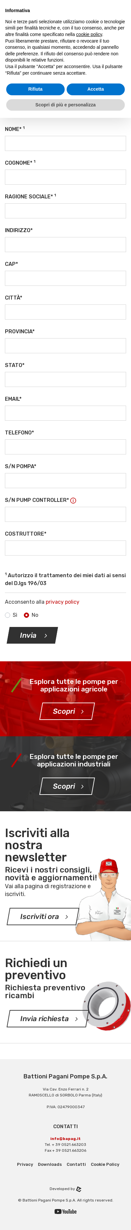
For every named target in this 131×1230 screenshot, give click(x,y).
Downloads (50, 1164)
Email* (13, 399)
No (35, 615)
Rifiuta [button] (35, 89)
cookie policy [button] (89, 34)
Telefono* (19, 433)
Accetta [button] (95, 89)
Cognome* (20, 162)
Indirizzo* (19, 230)
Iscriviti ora (40, 916)
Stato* (15, 365)
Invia (29, 635)
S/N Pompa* (20, 466)
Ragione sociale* (30, 196)
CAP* (11, 264)
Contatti (76, 1164)
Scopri (63, 711)
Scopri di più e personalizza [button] (65, 104)
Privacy (25, 1164)
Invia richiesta (45, 1018)
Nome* (15, 128)
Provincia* (20, 331)
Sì (15, 615)
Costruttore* (25, 534)
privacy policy (62, 602)
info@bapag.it (65, 1138)
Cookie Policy (105, 1164)
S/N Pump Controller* (40, 500)
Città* (13, 298)
